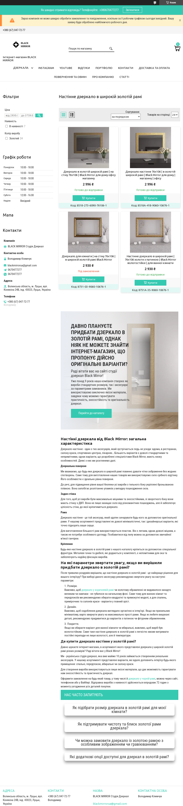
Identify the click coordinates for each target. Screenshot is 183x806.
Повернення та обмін (70, 76)
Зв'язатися (132, 10)
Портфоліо (103, 67)
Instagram (46, 67)
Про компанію (103, 76)
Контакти (125, 67)
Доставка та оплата (154, 67)
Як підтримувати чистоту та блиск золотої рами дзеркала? (119, 726)
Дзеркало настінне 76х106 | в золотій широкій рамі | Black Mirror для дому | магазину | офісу (150, 175)
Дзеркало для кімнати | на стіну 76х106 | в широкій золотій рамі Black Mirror (88, 258)
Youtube (66, 67)
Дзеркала (20, 67)
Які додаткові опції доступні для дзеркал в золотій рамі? (119, 756)
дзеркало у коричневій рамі (97, 590)
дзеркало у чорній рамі (141, 678)
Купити (90, 198)
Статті (124, 76)
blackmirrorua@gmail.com (22, 265)
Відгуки (84, 67)
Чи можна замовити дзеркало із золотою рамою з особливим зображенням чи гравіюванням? (119, 742)
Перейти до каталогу (91, 413)
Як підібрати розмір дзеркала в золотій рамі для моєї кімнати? (119, 709)
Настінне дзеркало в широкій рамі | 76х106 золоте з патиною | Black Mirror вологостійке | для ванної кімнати (150, 259)
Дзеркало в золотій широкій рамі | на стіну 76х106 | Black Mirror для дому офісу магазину (88, 175)
